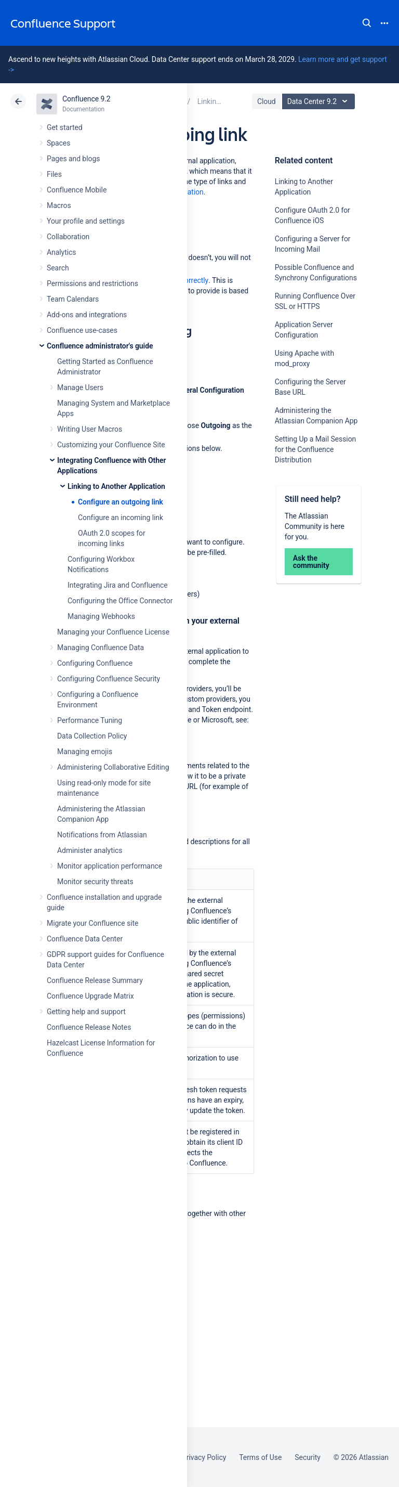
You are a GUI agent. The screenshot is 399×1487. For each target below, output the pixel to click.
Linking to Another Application (116, 486)
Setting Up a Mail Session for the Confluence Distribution (315, 449)
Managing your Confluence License (113, 632)
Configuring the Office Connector (120, 601)
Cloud (266, 101)
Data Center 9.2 (319, 101)
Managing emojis (84, 751)
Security (308, 1457)
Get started (65, 127)
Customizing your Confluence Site (111, 445)
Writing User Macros (89, 429)
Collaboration (68, 236)
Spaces (58, 143)
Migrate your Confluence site (92, 923)
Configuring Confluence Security (108, 679)
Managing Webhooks (101, 616)
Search (366, 23)
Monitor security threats (95, 881)
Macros (59, 205)
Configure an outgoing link (120, 502)
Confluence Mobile (77, 190)
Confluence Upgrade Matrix (90, 996)
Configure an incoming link (120, 517)
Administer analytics (89, 850)
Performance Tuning (89, 720)
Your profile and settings (86, 221)
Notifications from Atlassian (102, 835)
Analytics (61, 252)
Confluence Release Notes (89, 1027)
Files (54, 174)
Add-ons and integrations (87, 315)
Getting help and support (86, 1011)
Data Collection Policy (92, 736)
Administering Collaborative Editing (113, 767)
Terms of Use (260, 1457)
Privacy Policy (204, 1457)
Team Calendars (73, 299)
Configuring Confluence (94, 663)
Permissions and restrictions (92, 283)
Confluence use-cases (82, 330)
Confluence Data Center (85, 939)
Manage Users (80, 387)
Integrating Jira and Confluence (118, 585)
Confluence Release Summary (95, 980)
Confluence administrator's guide (100, 346)
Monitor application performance (109, 866)
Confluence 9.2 (86, 99)
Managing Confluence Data (100, 647)
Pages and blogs (73, 158)
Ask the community (311, 562)
